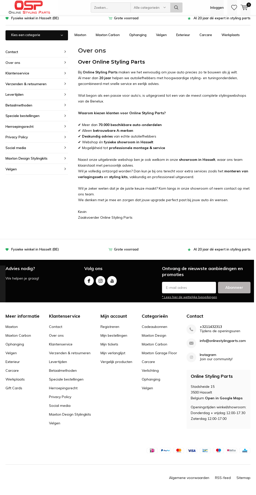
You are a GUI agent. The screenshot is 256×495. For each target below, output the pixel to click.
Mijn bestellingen (113, 339)
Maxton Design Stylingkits (27, 162)
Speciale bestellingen (23, 119)
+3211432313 (211, 330)
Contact (12, 55)
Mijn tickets (109, 348)
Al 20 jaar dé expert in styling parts (222, 22)
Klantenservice (17, 77)
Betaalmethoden (19, 109)
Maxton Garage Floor (159, 356)
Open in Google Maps (223, 401)
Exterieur (183, 39)
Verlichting (150, 374)
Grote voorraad (126, 22)
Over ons (13, 66)
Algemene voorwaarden (189, 481)
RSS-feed (223, 481)
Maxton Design (154, 339)
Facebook (89, 283)
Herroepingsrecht (20, 130)
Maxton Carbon (108, 39)
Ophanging (137, 39)
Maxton (80, 39)
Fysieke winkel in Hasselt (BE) (35, 22)
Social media (16, 151)
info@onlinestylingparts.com (223, 344)
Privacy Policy (17, 141)
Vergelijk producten (116, 365)
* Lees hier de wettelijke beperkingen (189, 301)
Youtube (112, 283)
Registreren (109, 330)
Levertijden (15, 98)
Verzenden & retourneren (26, 87)
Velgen (161, 39)
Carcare (206, 39)
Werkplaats (231, 39)
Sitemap (243, 481)
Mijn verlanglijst (112, 356)
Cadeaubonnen (154, 330)
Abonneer (234, 291)
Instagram (100, 283)
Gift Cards (14, 392)
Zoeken (176, 8)
